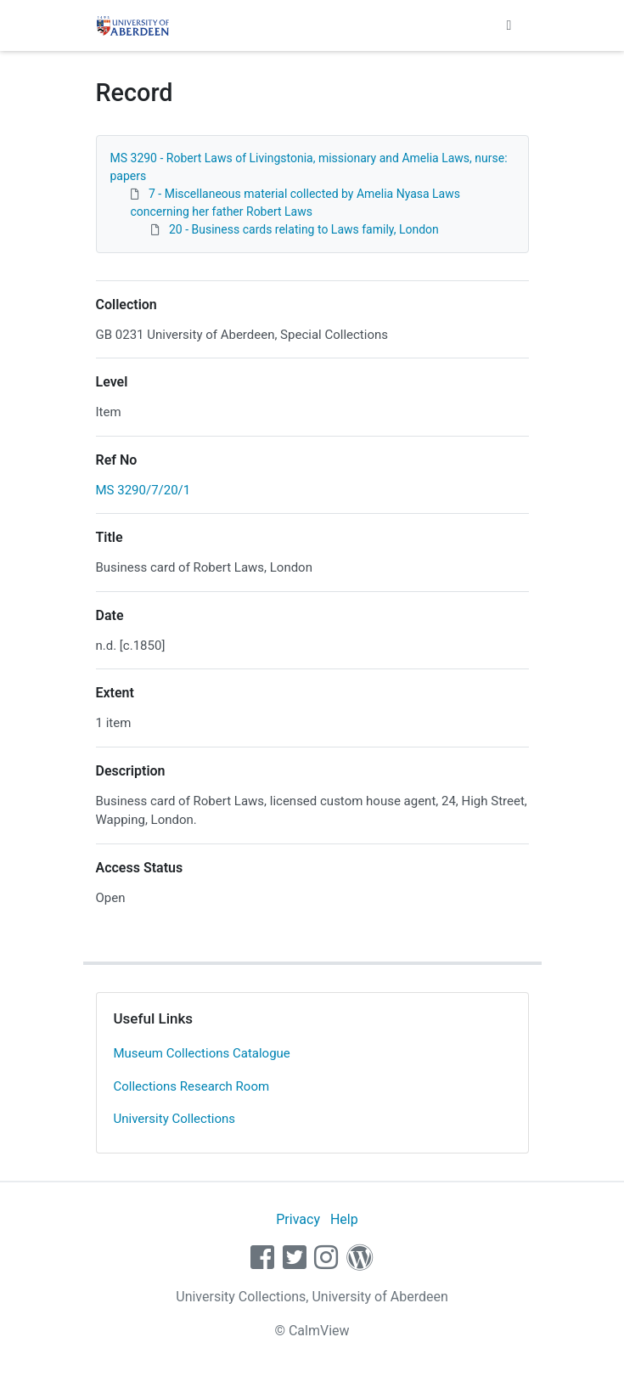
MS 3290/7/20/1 (143, 490)
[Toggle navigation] (509, 25)
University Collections (175, 1118)
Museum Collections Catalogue (202, 1053)
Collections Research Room (192, 1086)
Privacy (298, 1219)
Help (344, 1219)
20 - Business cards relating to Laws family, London (304, 229)
